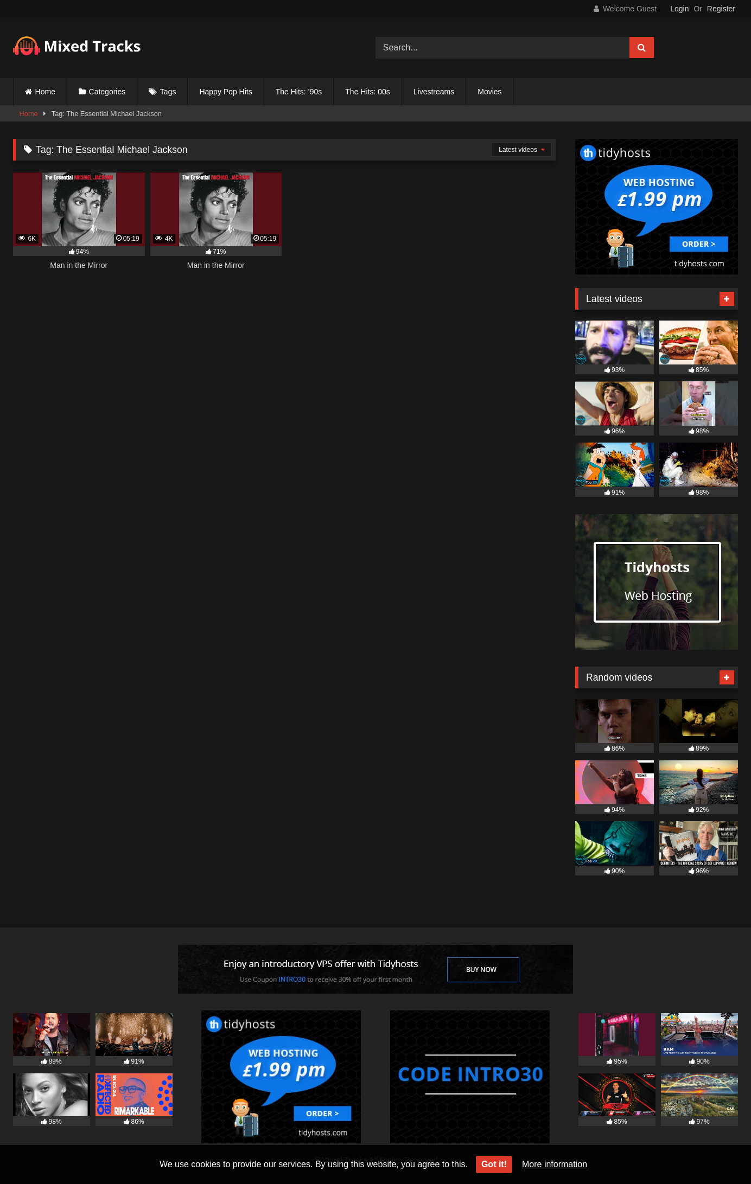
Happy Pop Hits (225, 91)
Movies (489, 91)
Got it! (494, 1164)
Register (721, 8)
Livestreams (433, 91)
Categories (107, 91)
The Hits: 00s (367, 91)
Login (679, 8)
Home (45, 91)
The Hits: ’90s (299, 91)
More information (554, 1164)
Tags (168, 91)
